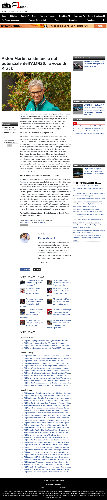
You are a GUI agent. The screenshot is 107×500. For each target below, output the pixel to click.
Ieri (79, 123)
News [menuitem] (34, 16)
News (26, 220)
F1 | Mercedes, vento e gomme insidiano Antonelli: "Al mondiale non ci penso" (52, 395)
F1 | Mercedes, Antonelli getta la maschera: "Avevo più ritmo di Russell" (50, 415)
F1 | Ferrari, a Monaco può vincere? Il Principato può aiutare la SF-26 (49, 356)
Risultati (10, 149)
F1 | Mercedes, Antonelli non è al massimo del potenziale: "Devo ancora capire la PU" (55, 380)
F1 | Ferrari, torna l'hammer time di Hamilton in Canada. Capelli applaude (50, 459)
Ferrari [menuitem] (57, 20)
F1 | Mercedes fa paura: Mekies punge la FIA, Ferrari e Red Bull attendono (51, 366)
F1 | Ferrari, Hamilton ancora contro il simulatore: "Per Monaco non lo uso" (51, 378)
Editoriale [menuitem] (13, 16)
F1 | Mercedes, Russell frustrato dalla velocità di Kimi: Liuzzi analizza (49, 455)
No (4, 137)
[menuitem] (103, 20)
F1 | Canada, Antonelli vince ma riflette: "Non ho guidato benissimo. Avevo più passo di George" (59, 450)
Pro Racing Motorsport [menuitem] (10, 20)
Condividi (25, 270)
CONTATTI (58, 484)
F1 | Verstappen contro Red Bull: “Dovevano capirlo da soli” (45, 425)
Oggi (75, 123)
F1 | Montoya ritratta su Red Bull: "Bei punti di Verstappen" (34, 282)
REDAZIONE (50, 484)
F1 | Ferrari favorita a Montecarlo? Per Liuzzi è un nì (43, 435)
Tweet (37, 270)
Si (4, 135)
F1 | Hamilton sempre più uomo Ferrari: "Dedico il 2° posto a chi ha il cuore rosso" (54, 405)
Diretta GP (77, 101)
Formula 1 (24, 182)
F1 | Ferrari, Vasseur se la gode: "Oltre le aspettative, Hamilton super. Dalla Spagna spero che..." (59, 472)
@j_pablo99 (41, 222)
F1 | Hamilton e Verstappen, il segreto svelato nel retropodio (46, 462)
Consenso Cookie (48, 480)
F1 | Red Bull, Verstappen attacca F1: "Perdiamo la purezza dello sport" (50, 383)
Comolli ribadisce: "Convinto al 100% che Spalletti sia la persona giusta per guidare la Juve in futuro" (88, 188)
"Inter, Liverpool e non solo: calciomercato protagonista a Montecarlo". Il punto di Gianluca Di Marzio (87, 238)
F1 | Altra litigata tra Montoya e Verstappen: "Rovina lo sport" (34, 323)
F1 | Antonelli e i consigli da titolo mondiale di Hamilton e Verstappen (62, 312)
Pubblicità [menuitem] (90, 20)
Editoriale (77, 58)
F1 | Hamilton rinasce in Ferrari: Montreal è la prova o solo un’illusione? (50, 427)
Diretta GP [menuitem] (25, 16)
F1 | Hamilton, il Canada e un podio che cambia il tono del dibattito (48, 393)
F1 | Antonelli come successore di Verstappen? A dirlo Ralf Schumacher (50, 408)
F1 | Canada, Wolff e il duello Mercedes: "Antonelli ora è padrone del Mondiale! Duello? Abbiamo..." (60, 457)
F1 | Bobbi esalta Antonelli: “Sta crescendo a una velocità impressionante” (51, 464)
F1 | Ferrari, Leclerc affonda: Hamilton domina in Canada (33, 291)
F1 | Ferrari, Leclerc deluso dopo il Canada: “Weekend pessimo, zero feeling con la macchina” (58, 469)
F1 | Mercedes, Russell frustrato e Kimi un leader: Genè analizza (47, 467)
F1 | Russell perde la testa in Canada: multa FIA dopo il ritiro (46, 413)
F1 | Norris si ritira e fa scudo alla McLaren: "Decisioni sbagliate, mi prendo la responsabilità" (57, 445)
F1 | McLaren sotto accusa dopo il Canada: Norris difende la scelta (48, 418)
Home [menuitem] (4, 16)
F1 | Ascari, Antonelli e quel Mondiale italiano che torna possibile (47, 358)
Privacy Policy (59, 480)
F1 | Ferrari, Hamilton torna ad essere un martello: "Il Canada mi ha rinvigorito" (52, 410)
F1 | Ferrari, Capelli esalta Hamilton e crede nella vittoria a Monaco (48, 437)
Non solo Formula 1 (81, 165)
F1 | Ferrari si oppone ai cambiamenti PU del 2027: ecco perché (47, 348)
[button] (10, 145)
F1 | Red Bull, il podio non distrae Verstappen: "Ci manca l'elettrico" (48, 403)
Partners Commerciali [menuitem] (37, 20)
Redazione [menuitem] (73, 20)
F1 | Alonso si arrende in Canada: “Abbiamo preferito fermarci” (46, 420)
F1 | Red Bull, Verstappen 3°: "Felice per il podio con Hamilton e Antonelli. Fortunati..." (55, 440)
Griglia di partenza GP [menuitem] (96, 16)
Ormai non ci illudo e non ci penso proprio (10, 141)
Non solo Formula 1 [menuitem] (47, 16)
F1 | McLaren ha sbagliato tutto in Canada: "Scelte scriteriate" (46, 432)
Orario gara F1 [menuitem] (79, 16)
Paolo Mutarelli (26, 222)
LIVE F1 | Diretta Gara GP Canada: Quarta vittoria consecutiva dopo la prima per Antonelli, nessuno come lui (94, 110)
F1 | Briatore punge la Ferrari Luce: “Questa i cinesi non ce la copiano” (49, 341)
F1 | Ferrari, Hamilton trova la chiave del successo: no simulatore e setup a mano (53, 400)
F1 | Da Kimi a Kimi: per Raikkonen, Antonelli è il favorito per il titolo (62, 282)
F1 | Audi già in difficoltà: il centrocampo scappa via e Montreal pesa (62, 301)
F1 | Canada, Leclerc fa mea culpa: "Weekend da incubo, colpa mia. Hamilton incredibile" (56, 452)
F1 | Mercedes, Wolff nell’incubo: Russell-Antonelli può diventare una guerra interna (54, 430)
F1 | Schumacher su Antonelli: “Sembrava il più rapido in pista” (46, 423)
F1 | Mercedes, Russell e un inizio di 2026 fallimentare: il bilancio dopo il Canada (53, 385)
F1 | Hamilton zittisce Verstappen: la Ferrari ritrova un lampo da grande (50, 363)
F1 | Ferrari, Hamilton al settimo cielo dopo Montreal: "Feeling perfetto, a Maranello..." (55, 447)
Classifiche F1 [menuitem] (64, 16)
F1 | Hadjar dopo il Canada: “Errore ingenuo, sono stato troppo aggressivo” (51, 398)
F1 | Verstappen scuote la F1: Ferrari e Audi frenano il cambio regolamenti (51, 370)
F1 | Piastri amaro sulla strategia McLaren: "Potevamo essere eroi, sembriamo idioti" (54, 442)
